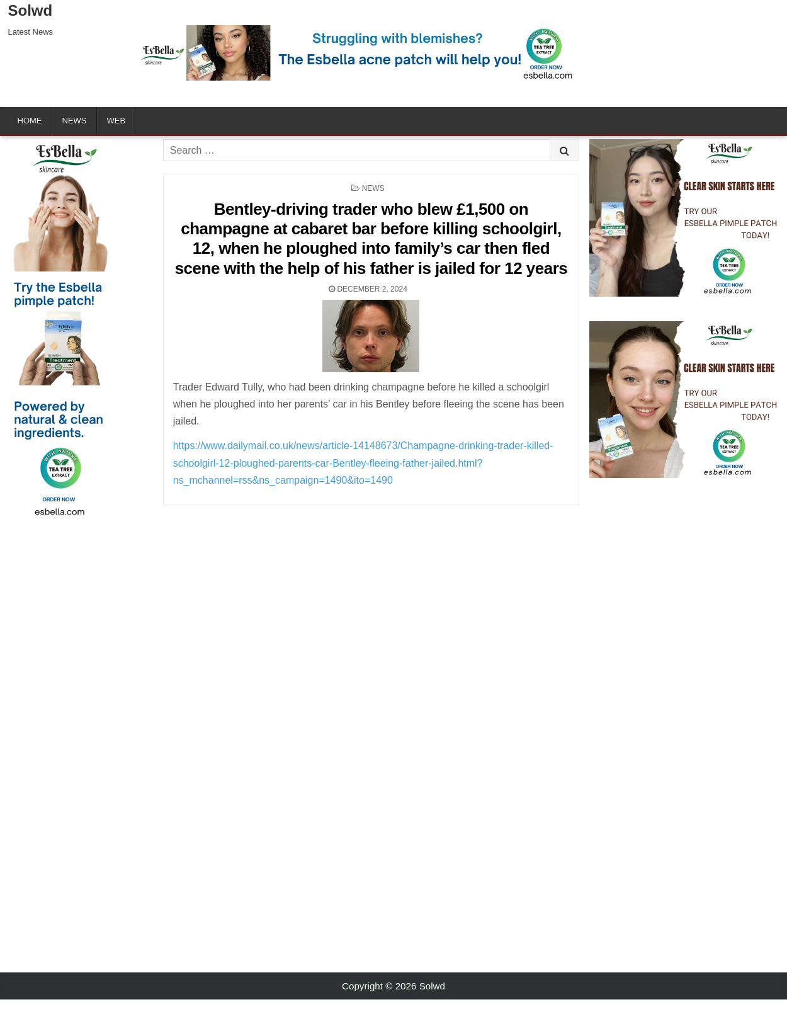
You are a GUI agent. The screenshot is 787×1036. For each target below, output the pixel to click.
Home (30, 120)
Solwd (30, 10)
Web (116, 120)
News (74, 120)
